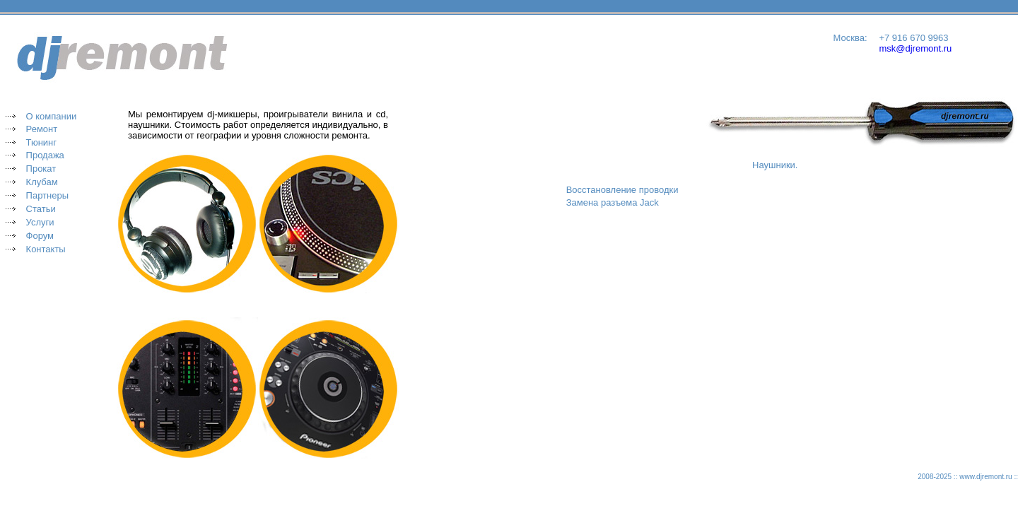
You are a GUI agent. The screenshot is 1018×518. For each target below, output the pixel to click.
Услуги (40, 222)
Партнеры (47, 195)
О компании (51, 116)
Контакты (46, 249)
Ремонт (42, 129)
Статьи (41, 209)
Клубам (42, 182)
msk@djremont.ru (915, 48)
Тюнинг (41, 142)
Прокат (41, 168)
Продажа (45, 155)
